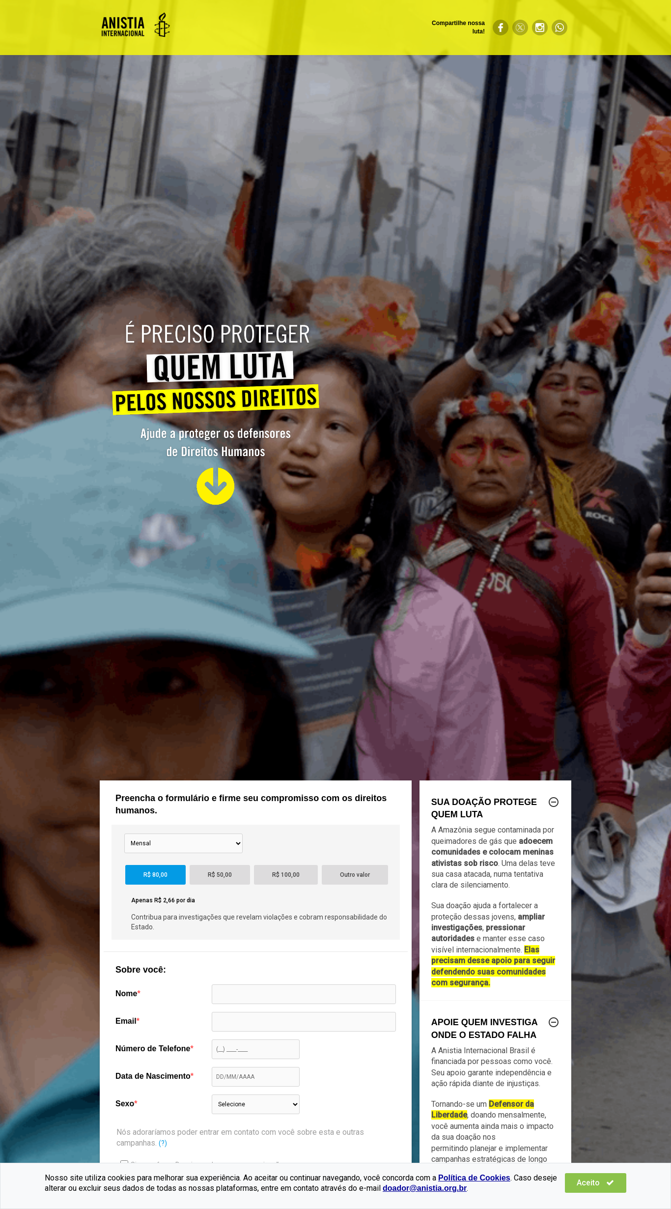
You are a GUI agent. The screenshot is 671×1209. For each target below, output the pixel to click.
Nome (126, 993)
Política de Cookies (474, 1178)
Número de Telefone (152, 1048)
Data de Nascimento (153, 1076)
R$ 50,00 (220, 874)
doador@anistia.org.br (425, 1188)
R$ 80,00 (155, 874)
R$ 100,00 (286, 874)
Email (126, 1021)
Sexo (124, 1103)
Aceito (597, 1182)
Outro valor (355, 874)
